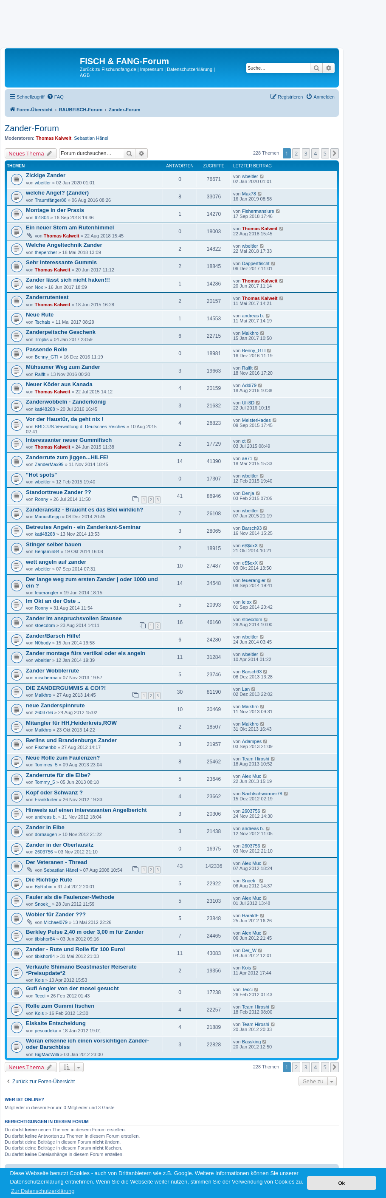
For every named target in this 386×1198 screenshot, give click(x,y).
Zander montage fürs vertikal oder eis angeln (85, 653)
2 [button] (296, 153)
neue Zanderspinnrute (55, 705)
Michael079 (56, 922)
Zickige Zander (45, 175)
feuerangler (47, 592)
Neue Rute (40, 314)
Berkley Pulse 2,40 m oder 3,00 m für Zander (85, 932)
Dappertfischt (256, 263)
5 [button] (325, 153)
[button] (334, 153)
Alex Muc (251, 776)
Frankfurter (46, 799)
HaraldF (250, 915)
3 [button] (305, 153)
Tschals (43, 322)
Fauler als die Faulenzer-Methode (70, 897)
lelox (247, 602)
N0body (43, 642)
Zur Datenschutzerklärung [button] (43, 1191)
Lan (246, 689)
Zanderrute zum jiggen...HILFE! (67, 457)
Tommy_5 (45, 782)
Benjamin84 (47, 551)
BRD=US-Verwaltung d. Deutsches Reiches (80, 426)
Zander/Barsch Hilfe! (53, 636)
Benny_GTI (47, 356)
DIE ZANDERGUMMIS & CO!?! (66, 688)
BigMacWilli (47, 1054)
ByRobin (44, 886)
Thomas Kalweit (53, 138)
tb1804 (42, 217)
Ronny (41, 499)
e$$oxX (250, 545)
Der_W (249, 950)
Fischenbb (45, 747)
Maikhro (250, 333)
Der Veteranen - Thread (56, 862)
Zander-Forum (32, 128)
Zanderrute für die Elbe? (58, 775)
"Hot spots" (41, 475)
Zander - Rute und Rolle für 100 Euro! (75, 949)
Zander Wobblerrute (52, 670)
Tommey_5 (46, 764)
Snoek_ (250, 880)
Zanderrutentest (47, 297)
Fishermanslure (258, 211)
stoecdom (45, 625)
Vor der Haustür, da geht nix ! (65, 419)
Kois (39, 980)
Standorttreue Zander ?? (58, 492)
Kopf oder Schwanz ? (54, 792)
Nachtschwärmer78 (262, 793)
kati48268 (45, 409)
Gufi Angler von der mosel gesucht (72, 988)
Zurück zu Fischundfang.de (108, 69)
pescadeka (46, 1030)
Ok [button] (341, 1183)
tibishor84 (45, 938)
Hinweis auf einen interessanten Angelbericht (86, 810)
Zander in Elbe (45, 827)
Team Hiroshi (255, 758)
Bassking (251, 1041)
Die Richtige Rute (49, 879)
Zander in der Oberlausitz (59, 845)
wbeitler (43, 182)
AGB (85, 75)
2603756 (44, 712)
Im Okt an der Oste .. (53, 601)
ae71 (247, 458)
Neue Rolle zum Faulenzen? (63, 757)
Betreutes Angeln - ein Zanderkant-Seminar (83, 527)
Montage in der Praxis (55, 210)
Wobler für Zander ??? (56, 914)
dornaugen (46, 834)
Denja (248, 493)
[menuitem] (55, 97)
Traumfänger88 (51, 200)
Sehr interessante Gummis (61, 262)
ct (244, 441)
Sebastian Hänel (91, 138)
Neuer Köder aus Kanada (59, 384)
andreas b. (253, 315)
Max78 (249, 193)
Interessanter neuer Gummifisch (69, 440)
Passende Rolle (46, 349)
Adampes (252, 741)
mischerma (46, 677)
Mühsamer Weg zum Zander (63, 367)
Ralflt (40, 374)
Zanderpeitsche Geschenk (61, 332)
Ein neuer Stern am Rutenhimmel (70, 227)
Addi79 (249, 385)
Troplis (42, 339)
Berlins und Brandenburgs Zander (71, 740)
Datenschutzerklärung (189, 69)
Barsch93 (252, 528)
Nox (39, 287)
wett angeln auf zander (56, 562)
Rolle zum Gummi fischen (60, 1006)
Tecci (40, 995)
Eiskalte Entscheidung (56, 1023)
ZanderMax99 (49, 464)
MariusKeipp (48, 516)
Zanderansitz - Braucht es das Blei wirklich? (84, 509)
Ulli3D (248, 402)
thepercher (46, 252)
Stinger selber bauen (53, 544)
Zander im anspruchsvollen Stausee (74, 618)
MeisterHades (256, 420)
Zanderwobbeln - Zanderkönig (66, 401)
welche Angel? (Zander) (57, 192)
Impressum (151, 69)
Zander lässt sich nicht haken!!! (68, 280)
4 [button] (315, 153)
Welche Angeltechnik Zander (64, 245)
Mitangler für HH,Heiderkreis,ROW (71, 723)
